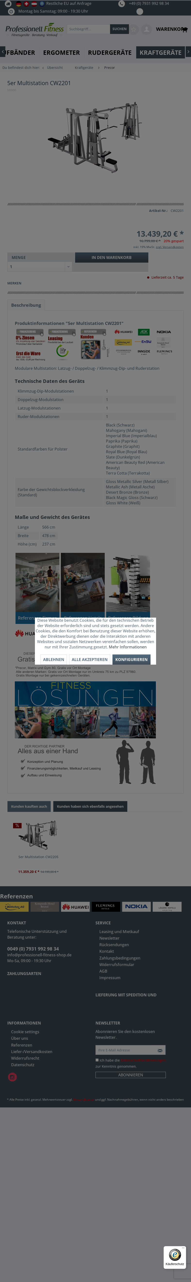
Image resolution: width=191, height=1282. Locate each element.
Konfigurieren (131, 659)
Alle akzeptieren (90, 659)
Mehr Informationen (128, 647)
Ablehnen (53, 659)
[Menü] (183, 1249)
